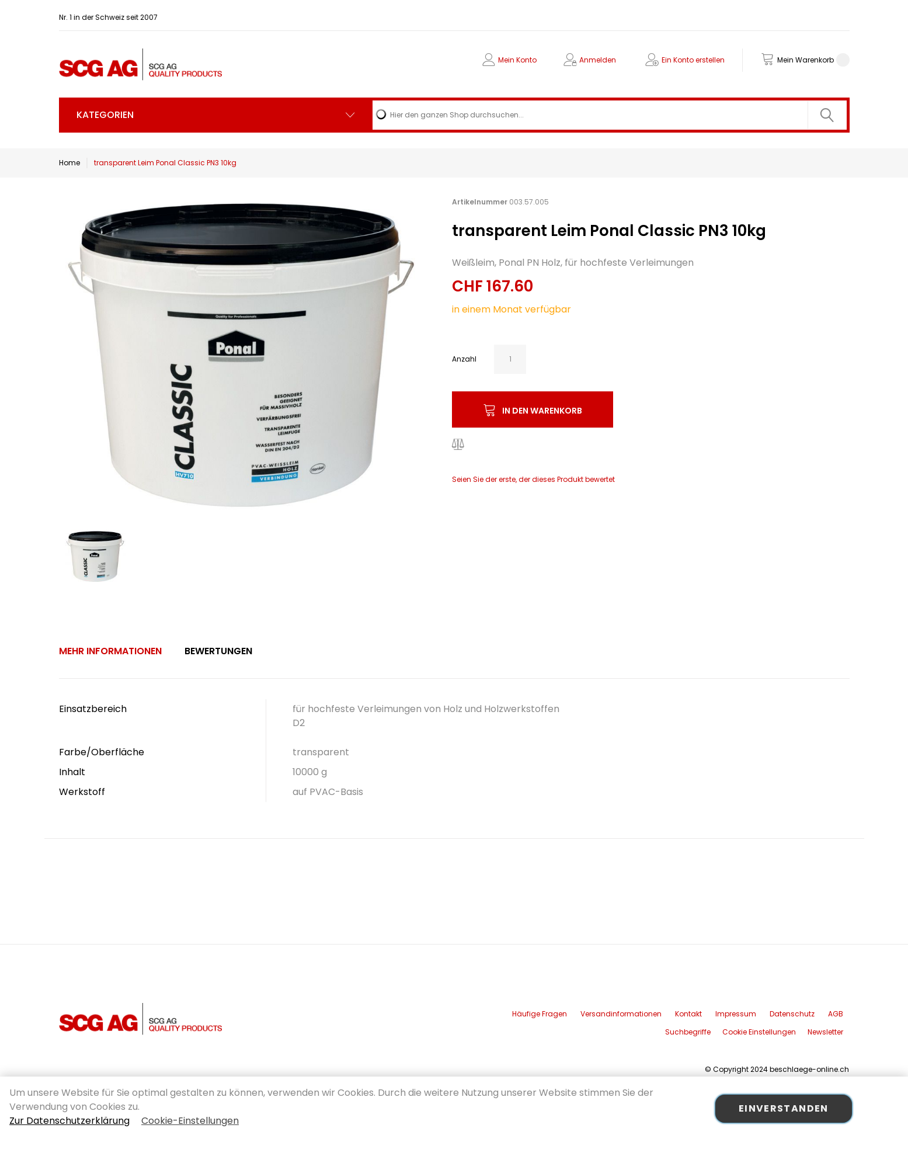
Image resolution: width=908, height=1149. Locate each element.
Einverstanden (784, 1108)
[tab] (110, 651)
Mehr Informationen (110, 651)
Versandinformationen (621, 1014)
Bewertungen (218, 651)
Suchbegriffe (688, 1032)
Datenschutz (792, 1014)
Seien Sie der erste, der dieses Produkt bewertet (533, 479)
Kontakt (688, 1014)
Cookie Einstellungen (759, 1032)
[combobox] (609, 115)
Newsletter (825, 1032)
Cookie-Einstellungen (190, 1120)
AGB (835, 1014)
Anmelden (597, 60)
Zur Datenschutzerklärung (69, 1120)
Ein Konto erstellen (693, 60)
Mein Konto (517, 60)
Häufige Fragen (539, 1014)
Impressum (735, 1014)
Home (69, 163)
